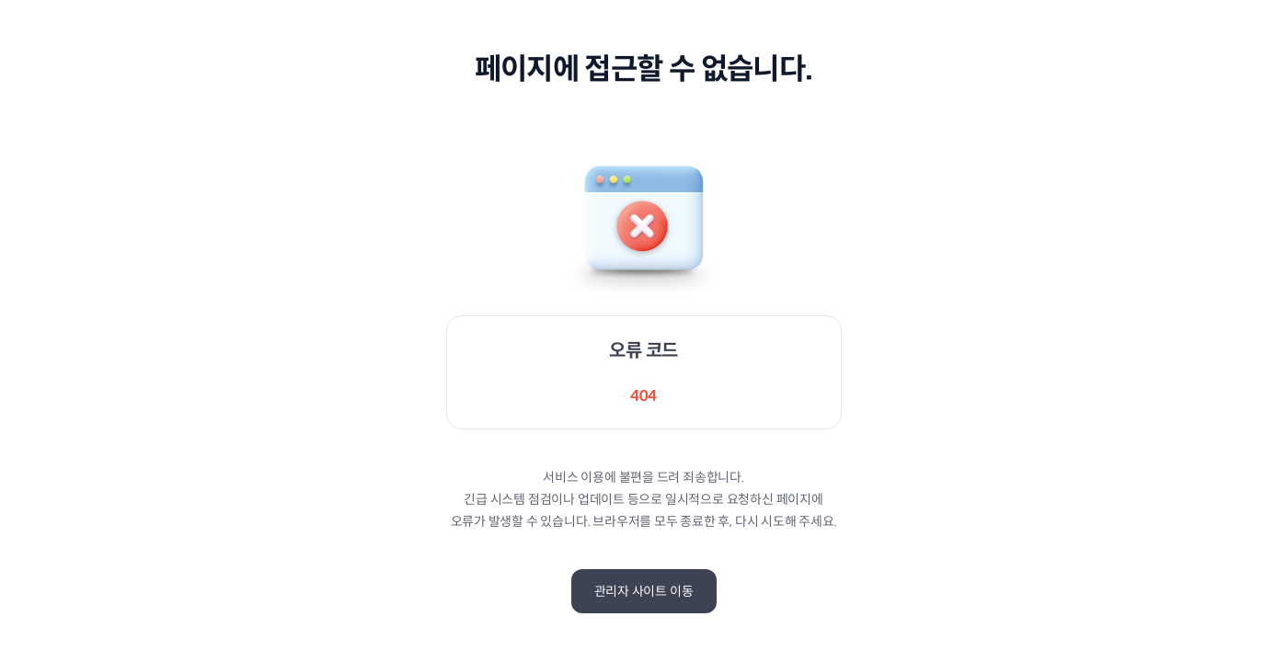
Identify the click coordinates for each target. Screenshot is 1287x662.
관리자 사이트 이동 (644, 591)
